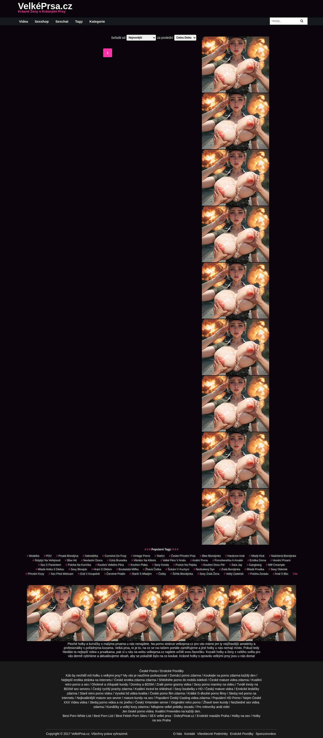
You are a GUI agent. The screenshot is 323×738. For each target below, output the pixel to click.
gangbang (254, 564)
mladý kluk (256, 555)
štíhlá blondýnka (181, 573)
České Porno (149, 671)
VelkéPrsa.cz (45, 8)
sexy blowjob (77, 569)
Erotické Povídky (171, 671)
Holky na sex (241, 716)
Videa (23, 21)
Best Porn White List (77, 716)
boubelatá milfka (127, 569)
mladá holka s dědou (50, 569)
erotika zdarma (134, 680)
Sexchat (61, 21)
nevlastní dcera (92, 560)
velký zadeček (234, 573)
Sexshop (42, 21)
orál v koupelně (89, 573)
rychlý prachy (111, 689)
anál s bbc (280, 573)
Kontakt (189, 734)
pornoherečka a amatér (227, 560)
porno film (166, 693)
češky (161, 573)
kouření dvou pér (213, 564)
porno (185, 675)
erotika (78, 680)
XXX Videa (71, 702)
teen (216, 702)
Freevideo (173, 711)
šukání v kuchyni (177, 569)
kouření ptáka (138, 564)
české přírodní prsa (182, 555)
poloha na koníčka (78, 564)
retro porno (72, 684)
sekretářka (90, 555)
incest (150, 689)
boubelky (188, 689)
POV (48, 555)
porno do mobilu (185, 680)
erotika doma (256, 560)
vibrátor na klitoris (143, 560)
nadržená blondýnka (282, 555)
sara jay (235, 564)
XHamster (152, 702)
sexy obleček (277, 569)
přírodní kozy (35, 573)
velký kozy (130, 707)
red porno (245, 693)
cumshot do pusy (115, 555)
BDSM (149, 684)
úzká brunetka (117, 560)
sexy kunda (160, 564)
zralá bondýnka (229, 569)
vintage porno (140, 555)
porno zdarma (230, 675)
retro (188, 702)
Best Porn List (103, 716)
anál (219, 707)
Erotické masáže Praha (213, 716)
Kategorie (97, 21)
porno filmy (218, 693)
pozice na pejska (185, 564)
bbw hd (71, 560)
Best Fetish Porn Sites (131, 716)
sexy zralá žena (208, 573)
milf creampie (275, 564)
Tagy (79, 21)
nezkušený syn (204, 569)
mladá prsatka (254, 569)
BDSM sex (71, 689)
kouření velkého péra (109, 564)
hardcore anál (234, 555)
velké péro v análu (173, 560)
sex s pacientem (49, 564)
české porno (136, 711)
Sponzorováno (266, 734)
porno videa (107, 702)
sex (248, 702)
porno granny (173, 684)
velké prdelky (174, 707)
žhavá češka (152, 569)
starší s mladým (141, 573)
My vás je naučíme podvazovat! (145, 675)
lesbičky (253, 689)
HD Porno (233, 698)
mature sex (103, 698)
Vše (295, 573)
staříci (159, 555)
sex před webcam (61, 573)
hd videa (131, 693)
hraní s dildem (101, 569)
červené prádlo (114, 573)
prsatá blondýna (67, 555)
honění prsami (280, 560)
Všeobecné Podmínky (212, 734)
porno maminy (212, 684)
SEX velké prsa (160, 716)
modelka (33, 555)
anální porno (199, 560)
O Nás (177, 734)
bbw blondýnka (210, 555)
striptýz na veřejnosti (47, 560)
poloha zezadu (258, 573)
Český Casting (180, 698)
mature (224, 680)
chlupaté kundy (117, 684)
